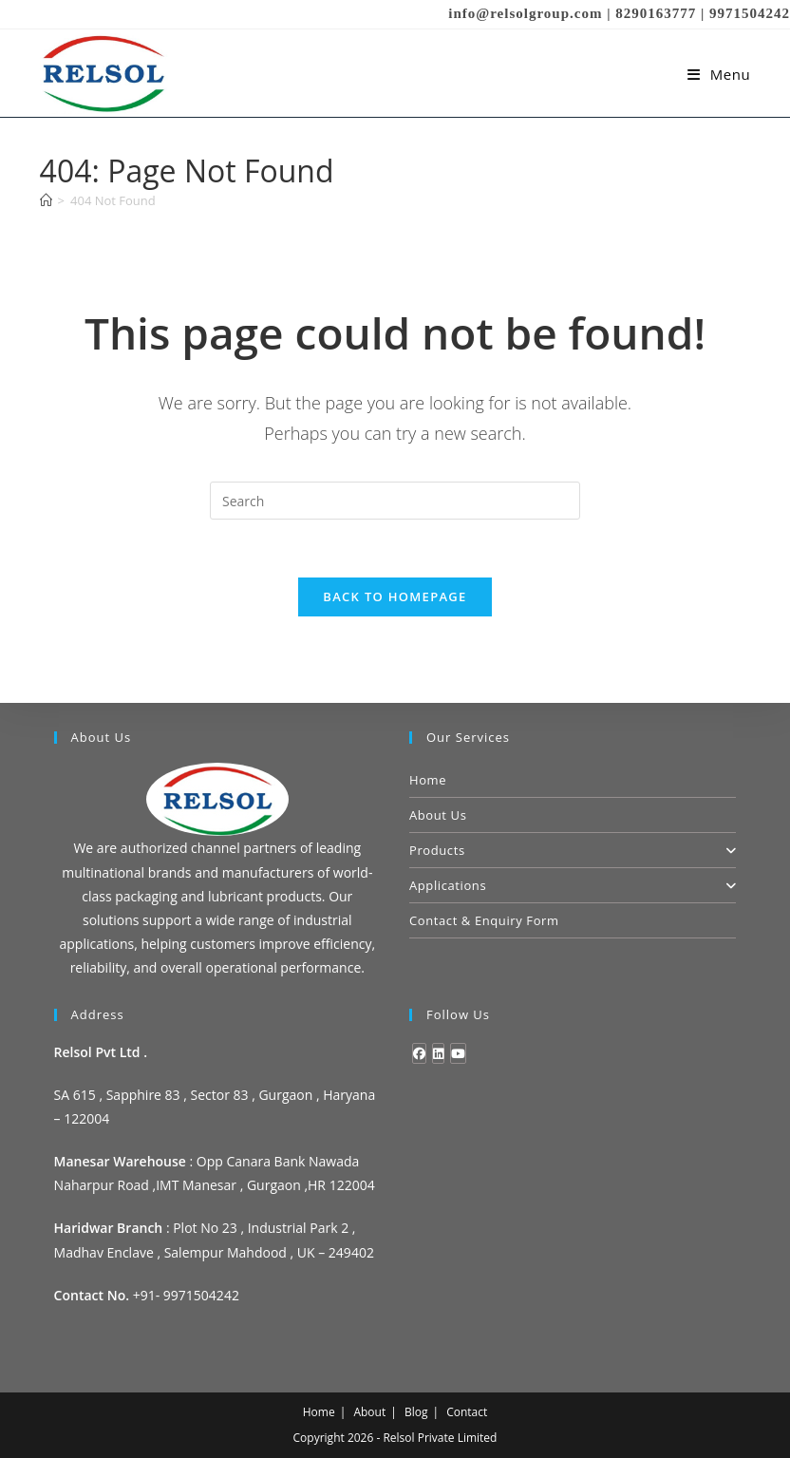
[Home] (46, 200)
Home (427, 779)
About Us (437, 815)
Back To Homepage (394, 596)
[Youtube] (458, 1053)
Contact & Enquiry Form (484, 920)
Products (572, 850)
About (369, 1412)
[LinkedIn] (438, 1053)
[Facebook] (419, 1053)
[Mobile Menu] (719, 74)
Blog (416, 1412)
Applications (572, 885)
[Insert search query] (395, 501)
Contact (466, 1412)
